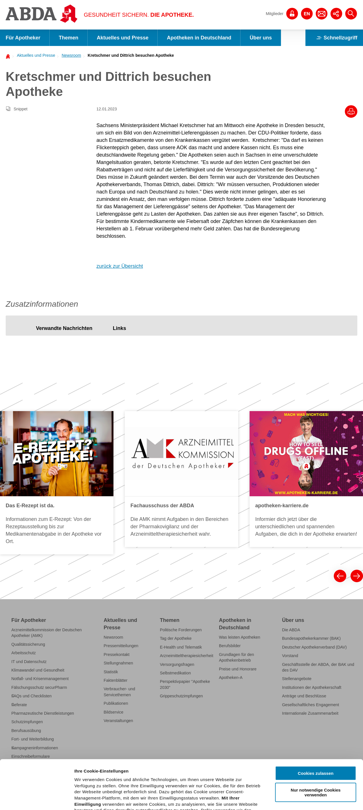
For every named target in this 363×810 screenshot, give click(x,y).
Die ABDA (291, 630)
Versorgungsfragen (177, 664)
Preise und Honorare (238, 669)
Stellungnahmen (118, 663)
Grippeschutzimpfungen (181, 696)
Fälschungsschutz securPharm (39, 687)
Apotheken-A (230, 677)
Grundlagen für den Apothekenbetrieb (236, 657)
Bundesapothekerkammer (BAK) (311, 638)
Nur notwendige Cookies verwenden (316, 741)
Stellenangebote (296, 678)
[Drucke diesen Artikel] (351, 111)
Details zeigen (301, 798)
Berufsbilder (230, 645)
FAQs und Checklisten (31, 696)
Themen (68, 38)
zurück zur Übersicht (119, 266)
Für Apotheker (23, 38)
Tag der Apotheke (176, 638)
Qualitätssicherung (28, 644)
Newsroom (71, 55)
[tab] (64, 328)
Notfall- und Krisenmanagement (40, 678)
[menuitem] (34, 55)
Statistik (111, 672)
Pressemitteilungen (121, 645)
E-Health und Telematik (181, 647)
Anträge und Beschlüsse (304, 696)
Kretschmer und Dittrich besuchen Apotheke (131, 55)
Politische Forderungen (181, 630)
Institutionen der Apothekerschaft (311, 687)
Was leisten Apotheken (239, 637)
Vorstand (290, 655)
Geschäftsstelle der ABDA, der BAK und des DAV (318, 667)
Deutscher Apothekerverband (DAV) (314, 647)
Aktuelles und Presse (122, 38)
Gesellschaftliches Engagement (310, 704)
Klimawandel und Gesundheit (37, 670)
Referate (19, 704)
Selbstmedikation (175, 673)
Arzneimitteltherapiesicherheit (186, 655)
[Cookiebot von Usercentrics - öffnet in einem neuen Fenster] (37, 799)
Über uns (261, 38)
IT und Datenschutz (29, 661)
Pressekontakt (117, 654)
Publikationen (116, 703)
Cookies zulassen (316, 722)
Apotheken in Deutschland (199, 38)
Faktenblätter (116, 680)
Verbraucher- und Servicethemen (119, 692)
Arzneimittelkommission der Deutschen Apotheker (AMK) (46, 633)
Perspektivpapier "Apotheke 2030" (185, 684)
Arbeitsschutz (23, 653)
